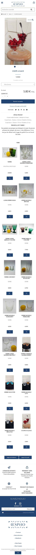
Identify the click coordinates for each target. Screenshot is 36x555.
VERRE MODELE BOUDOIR (26, 277)
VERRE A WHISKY (9, 277)
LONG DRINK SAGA (10, 200)
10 (10, 172)
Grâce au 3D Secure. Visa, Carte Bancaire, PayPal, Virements (27, 472)
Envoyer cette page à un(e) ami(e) (18, 106)
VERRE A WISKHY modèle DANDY (26, 354)
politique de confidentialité (28, 512)
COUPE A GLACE (18, 71)
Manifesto (18, 538)
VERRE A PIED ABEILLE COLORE (9, 239)
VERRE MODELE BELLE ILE (10, 431)
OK (18, 552)
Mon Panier (18, 543)
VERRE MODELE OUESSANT (10, 316)
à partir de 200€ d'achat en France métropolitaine (9, 470)
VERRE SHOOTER (9, 392)
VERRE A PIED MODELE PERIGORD (26, 162)
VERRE (10, 162)
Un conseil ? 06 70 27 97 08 (9, 485)
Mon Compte (18, 546)
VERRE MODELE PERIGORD (26, 316)
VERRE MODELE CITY (26, 392)
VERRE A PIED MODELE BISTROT (9, 354)
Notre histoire (18, 535)
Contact (18, 532)
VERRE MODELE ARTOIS (26, 201)
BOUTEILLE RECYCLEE (10, 166)
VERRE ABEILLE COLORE (26, 239)
